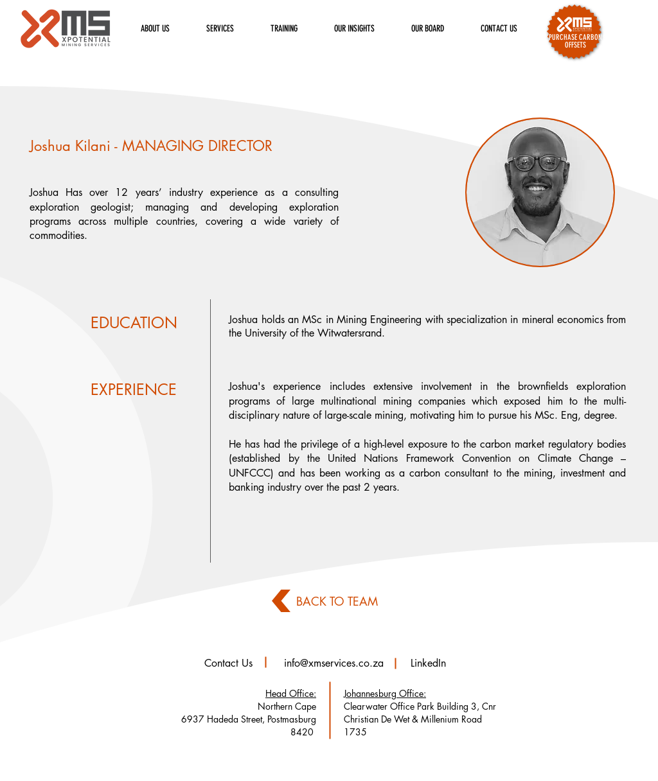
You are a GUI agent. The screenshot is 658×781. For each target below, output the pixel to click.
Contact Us (228, 663)
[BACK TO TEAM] (338, 601)
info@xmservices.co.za (334, 663)
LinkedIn (428, 663)
